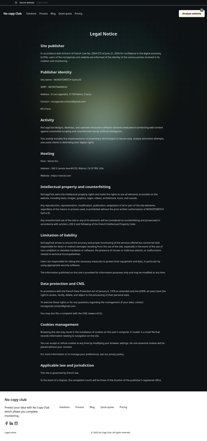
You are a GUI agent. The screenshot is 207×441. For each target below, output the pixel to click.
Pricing (78, 13)
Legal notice (10, 432)
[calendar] (16, 423)
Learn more (42, 2)
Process (43, 13)
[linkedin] (11, 423)
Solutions (31, 13)
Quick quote (65, 13)
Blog (53, 13)
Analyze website (193, 12)
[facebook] (6, 423)
